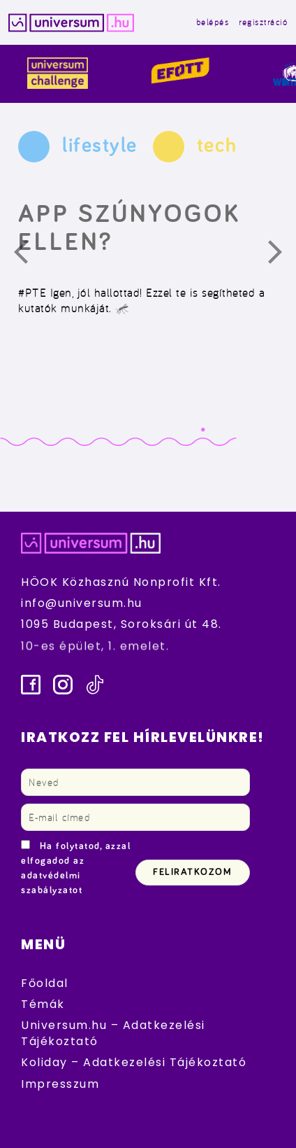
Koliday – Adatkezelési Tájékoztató (133, 1062)
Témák (43, 1004)
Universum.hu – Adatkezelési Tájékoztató (113, 1033)
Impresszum (60, 1084)
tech (217, 145)
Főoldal (44, 983)
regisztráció (263, 22)
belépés (213, 22)
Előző (29, 255)
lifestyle (100, 145)
